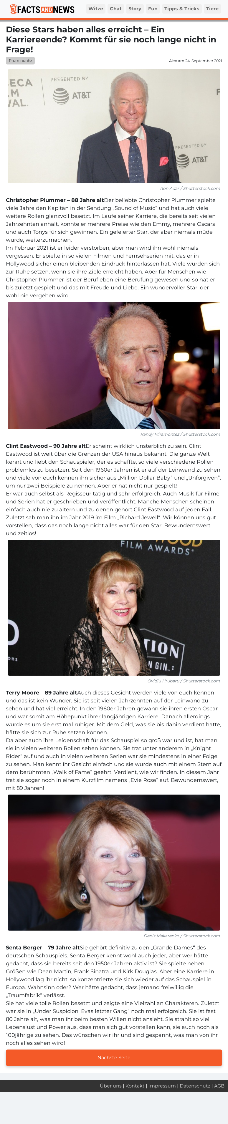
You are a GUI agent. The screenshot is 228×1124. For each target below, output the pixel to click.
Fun (153, 8)
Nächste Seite (114, 1057)
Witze (95, 8)
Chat (116, 8)
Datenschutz (195, 1086)
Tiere (212, 8)
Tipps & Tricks (181, 8)
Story (134, 8)
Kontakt (135, 1086)
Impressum (162, 1086)
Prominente (20, 60)
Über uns (111, 1086)
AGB (219, 1086)
